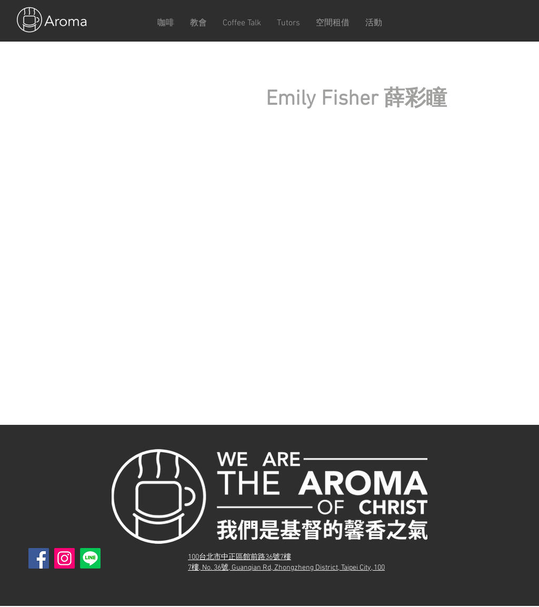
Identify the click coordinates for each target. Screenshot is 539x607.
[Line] (90, 558)
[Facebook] (38, 558)
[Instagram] (64, 558)
